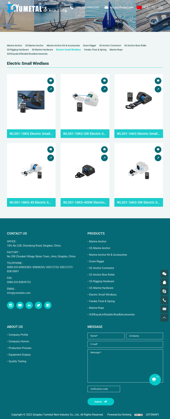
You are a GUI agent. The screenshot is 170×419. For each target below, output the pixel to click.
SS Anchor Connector (101, 268)
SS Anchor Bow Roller (102, 274)
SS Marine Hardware (101, 288)
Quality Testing (17, 361)
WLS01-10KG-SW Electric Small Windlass (85, 134)
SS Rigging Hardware (101, 281)
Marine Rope (96, 307)
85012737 (66, 267)
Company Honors (19, 341)
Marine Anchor (97, 241)
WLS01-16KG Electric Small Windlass (139, 134)
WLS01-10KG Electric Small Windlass (31, 134)
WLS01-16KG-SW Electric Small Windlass (139, 202)
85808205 (38, 267)
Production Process (20, 348)
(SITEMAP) (152, 414)
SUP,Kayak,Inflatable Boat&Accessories (112, 314)
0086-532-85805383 (87, 7)
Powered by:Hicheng (119, 414)
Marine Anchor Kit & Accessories (108, 254)
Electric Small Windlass (103, 294)
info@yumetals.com (121, 7)
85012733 (52, 267)
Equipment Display (20, 354)
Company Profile (18, 334)
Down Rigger (96, 261)
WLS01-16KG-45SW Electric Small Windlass (85, 202)
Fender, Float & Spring (102, 301)
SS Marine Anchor (99, 248)
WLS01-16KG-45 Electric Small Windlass (31, 202)
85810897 (13, 271)
